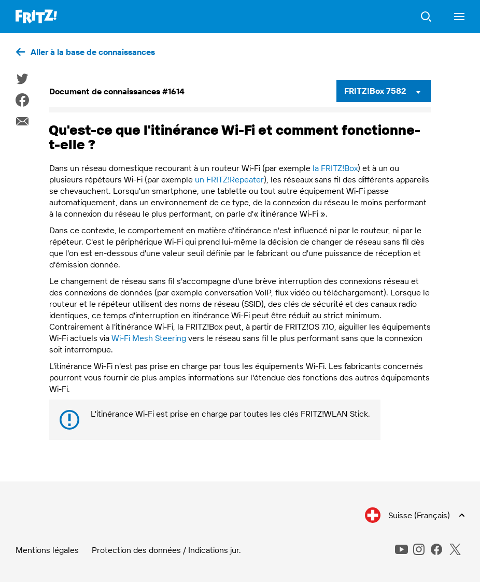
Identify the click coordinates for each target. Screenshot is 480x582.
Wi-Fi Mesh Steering (148, 338)
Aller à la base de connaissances (93, 52)
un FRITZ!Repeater (229, 179)
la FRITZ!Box (335, 168)
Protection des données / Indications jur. (166, 550)
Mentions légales (47, 550)
